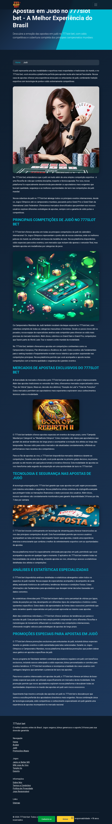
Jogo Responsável (21, 791)
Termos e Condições (22, 785)
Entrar (65, 819)
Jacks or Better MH (21, 762)
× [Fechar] (72, 818)
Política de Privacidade (23, 788)
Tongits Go (17, 768)
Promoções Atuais (21, 751)
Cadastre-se (47, 819)
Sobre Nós (17, 782)
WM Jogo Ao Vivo (20, 765)
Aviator (16, 745)
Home (17, 62)
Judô (15, 748)
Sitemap (16, 803)
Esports (16, 771)
